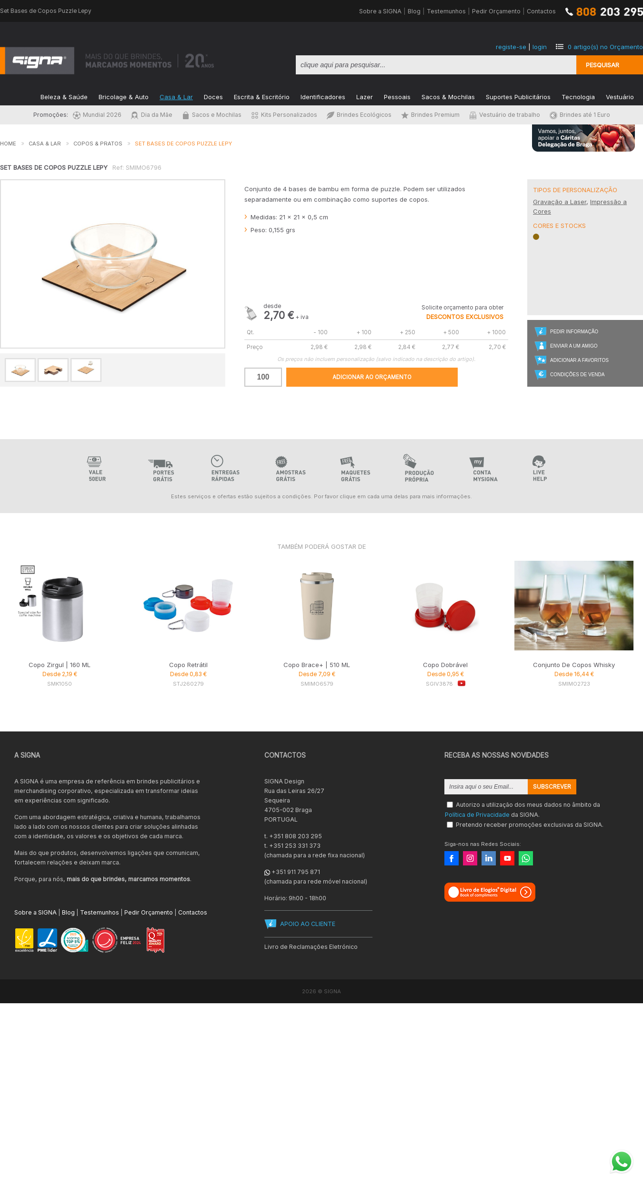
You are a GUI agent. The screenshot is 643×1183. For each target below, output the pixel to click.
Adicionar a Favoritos (579, 360)
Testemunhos (446, 11)
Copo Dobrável (445, 665)
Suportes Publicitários (518, 96)
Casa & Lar (176, 96)
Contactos (541, 11)
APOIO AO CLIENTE (307, 923)
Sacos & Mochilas (448, 96)
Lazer (364, 96)
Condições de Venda (577, 374)
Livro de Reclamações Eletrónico (311, 946)
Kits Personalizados (284, 114)
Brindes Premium (430, 114)
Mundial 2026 (97, 114)
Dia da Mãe (151, 114)
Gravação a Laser (559, 202)
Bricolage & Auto (124, 96)
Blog (414, 11)
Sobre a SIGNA (380, 11)
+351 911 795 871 (295, 871)
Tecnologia (578, 96)
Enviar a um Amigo (573, 346)
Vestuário (620, 96)
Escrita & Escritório (262, 96)
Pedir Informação (574, 331)
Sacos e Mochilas (211, 114)
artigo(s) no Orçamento (605, 47)
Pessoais (397, 96)
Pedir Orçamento (496, 11)
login (539, 47)
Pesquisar (602, 65)
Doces (213, 96)
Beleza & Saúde (64, 96)
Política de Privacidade (477, 814)
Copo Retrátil (188, 665)
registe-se (511, 47)
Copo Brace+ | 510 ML (316, 665)
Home (8, 143)
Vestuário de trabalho (504, 114)
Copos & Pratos (97, 143)
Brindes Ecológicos (359, 114)
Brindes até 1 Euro (580, 114)
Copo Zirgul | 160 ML (59, 665)
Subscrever (552, 786)
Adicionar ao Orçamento (372, 377)
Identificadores (323, 96)
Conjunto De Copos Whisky (574, 665)
